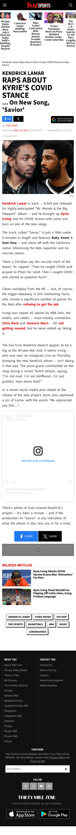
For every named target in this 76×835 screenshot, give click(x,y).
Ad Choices (10, 680)
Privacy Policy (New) (15, 670)
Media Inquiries (48, 685)
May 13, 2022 (21, 130)
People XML (11, 731)
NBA (51, 624)
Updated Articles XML (16, 705)
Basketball (35, 624)
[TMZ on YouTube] (41, 786)
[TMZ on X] (33, 786)
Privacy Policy (57, 757)
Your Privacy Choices (16, 685)
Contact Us (46, 665)
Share (26, 536)
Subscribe (66, 769)
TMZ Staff (12, 125)
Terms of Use (11, 675)
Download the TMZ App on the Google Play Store (54, 814)
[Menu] (5, 5)
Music (63, 624)
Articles (8, 690)
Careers (44, 675)
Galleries (9, 721)
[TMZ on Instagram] (49, 786)
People (8, 726)
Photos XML (11, 736)
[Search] (71, 5)
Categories (10, 710)
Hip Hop (61, 616)
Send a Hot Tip (48, 670)
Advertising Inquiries (51, 680)
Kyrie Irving (43, 616)
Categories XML (13, 715)
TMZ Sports (15, 624)
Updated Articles (13, 700)
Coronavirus (37, 631)
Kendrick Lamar (18, 616)
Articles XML (11, 695)
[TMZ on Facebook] (25, 786)
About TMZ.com (13, 665)
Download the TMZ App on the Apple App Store (21, 813)
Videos (8, 741)
